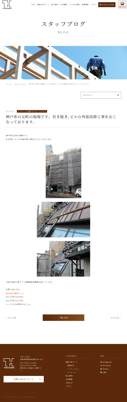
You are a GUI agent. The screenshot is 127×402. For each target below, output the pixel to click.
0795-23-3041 (107, 4)
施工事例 (54, 4)
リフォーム (71, 372)
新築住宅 (70, 365)
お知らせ (69, 383)
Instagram (106, 362)
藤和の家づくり (43, 4)
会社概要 (63, 4)
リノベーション (73, 369)
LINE (103, 372)
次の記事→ (115, 317)
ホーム (8, 84)
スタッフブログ (20, 84)
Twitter (104, 369)
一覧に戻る (63, 317)
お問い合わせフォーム (24, 379)
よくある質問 (74, 4)
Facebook (105, 365)
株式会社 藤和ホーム (15, 293)
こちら (28, 304)
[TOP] (7, 4)
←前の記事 (11, 317)
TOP (33, 4)
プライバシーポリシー (29, 396)
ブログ (93, 4)
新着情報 (85, 4)
